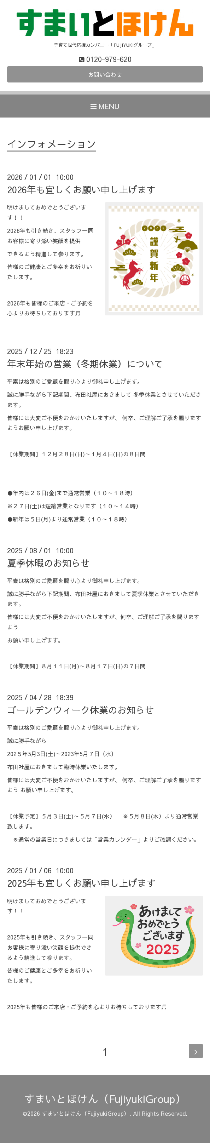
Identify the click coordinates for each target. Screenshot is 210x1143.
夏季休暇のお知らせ (48, 562)
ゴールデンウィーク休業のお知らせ (80, 709)
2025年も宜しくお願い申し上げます (81, 882)
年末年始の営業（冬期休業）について (85, 363)
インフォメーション (51, 145)
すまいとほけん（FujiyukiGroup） (105, 1098)
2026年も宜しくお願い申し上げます (81, 189)
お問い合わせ (105, 74)
